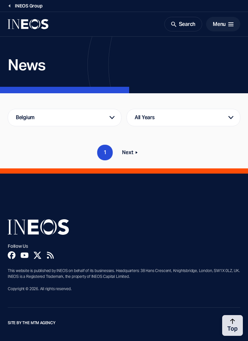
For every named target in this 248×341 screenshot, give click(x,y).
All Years (145, 117)
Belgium (25, 117)
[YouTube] (24, 255)
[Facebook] (12, 255)
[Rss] (50, 255)
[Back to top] (232, 325)
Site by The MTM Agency (32, 323)
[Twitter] (37, 255)
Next (131, 153)
